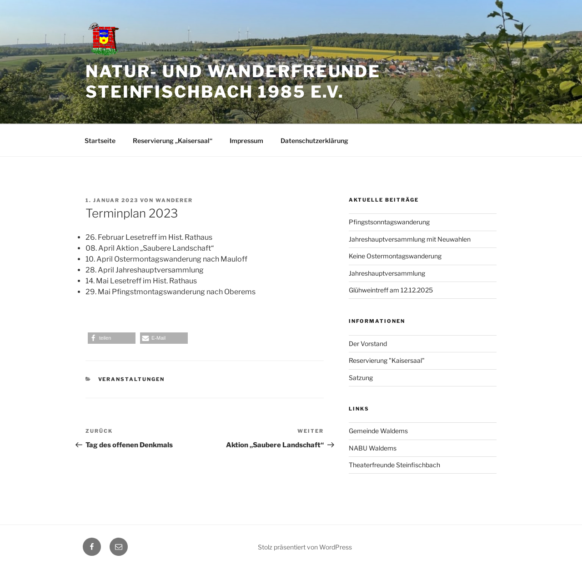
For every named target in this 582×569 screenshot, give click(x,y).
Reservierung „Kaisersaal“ (172, 140)
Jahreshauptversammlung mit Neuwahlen (410, 239)
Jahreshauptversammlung (387, 273)
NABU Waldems (372, 448)
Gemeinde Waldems (378, 431)
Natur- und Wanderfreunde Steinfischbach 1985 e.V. (233, 81)
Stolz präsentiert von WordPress (305, 547)
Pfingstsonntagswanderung (389, 222)
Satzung (361, 377)
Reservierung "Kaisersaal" (387, 360)
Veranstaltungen (131, 379)
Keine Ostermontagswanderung (395, 256)
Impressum (246, 140)
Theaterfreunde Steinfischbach (394, 465)
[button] (111, 338)
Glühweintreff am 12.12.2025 (391, 290)
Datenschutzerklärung (314, 140)
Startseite (100, 140)
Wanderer (174, 200)
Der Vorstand (368, 343)
